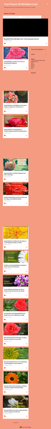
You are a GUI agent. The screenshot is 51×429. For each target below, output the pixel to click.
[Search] (47, 4)
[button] (46, 44)
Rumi (32, 63)
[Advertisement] (15, 80)
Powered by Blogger (25, 427)
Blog (32, 68)
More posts (15, 422)
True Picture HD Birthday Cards (21, 4)
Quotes (32, 64)
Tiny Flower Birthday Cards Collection (31, 17)
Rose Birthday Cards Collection (11, 17)
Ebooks (33, 65)
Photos (32, 67)
